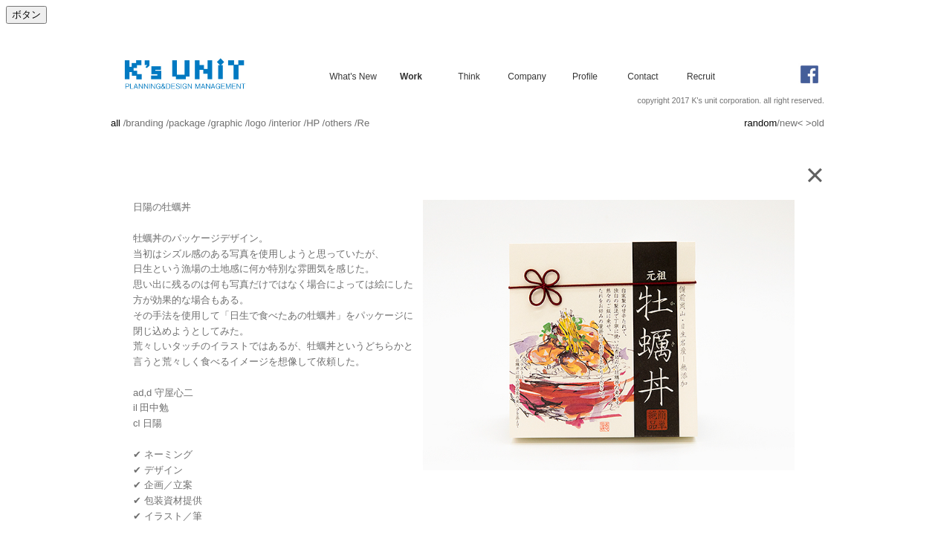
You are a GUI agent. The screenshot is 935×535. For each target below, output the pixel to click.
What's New (353, 75)
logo (257, 123)
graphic (226, 123)
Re (364, 123)
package (187, 123)
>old (815, 123)
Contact (642, 75)
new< (791, 123)
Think (468, 75)
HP (313, 123)
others (338, 123)
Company (527, 75)
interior (286, 123)
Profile (585, 75)
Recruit (701, 75)
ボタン (26, 14)
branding (145, 123)
